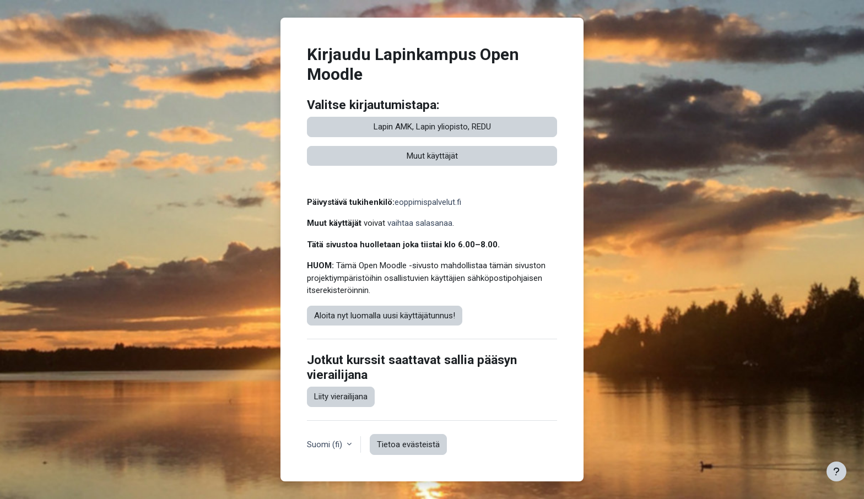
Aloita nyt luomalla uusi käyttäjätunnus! (384, 316)
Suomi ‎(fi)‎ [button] (325, 444)
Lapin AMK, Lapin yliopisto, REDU (432, 127)
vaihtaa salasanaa (419, 223)
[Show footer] (836, 471)
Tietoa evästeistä (408, 444)
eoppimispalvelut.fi (428, 202)
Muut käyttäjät (432, 156)
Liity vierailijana (341, 397)
